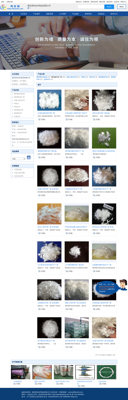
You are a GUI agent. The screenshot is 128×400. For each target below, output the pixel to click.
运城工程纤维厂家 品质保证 (48, 189)
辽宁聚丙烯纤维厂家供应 (74, 265)
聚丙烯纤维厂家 (19, 97)
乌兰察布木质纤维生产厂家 (48, 265)
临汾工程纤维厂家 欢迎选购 (48, 227)
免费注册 (10, 2)
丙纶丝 (16, 103)
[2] (109, 355)
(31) (51, 79)
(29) (63, 77)
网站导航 (102, 2)
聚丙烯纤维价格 (19, 94)
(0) (87, 77)
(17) (78, 77)
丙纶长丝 (17, 107)
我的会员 (79, 2)
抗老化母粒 (102, 381)
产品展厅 (36, 14)
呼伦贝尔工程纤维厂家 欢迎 (103, 227)
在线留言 (101, 14)
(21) (41, 79)
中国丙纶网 (18, 169)
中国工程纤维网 (19, 173)
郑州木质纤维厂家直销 (101, 113)
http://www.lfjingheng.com (20, 139)
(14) (49, 77)
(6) (109, 77)
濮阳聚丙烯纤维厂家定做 (47, 151)
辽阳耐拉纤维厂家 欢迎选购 (48, 303)
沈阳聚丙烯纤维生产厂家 (101, 265)
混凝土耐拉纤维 (19, 100)
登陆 (2, 2)
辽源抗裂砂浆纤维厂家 (46, 113)
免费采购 (86, 2)
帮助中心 (123, 2)
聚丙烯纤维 (18, 113)
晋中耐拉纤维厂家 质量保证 (75, 341)
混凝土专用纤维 (39, 381)
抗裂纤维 (17, 116)
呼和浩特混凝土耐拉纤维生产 (76, 227)
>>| (114, 355)
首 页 (11, 14)
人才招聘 (62, 14)
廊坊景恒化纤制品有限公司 (39, 6)
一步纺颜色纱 (17, 381)
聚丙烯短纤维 (18, 110)
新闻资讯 (88, 14)
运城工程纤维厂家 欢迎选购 (103, 341)
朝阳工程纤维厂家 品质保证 (75, 303)
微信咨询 (110, 2)
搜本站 (109, 7)
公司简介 (23, 14)
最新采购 (49, 14)
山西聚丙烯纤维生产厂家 (101, 189)
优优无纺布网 (18, 176)
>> (111, 355)
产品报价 (75, 14)
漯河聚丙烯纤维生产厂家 (74, 151)
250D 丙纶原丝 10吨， (63, 381)
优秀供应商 (94, 2)
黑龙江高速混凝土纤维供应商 (103, 151)
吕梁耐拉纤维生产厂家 (73, 189)
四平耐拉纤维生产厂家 (46, 341)
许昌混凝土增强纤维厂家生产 (76, 113)
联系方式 (114, 14)
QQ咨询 (116, 2)
